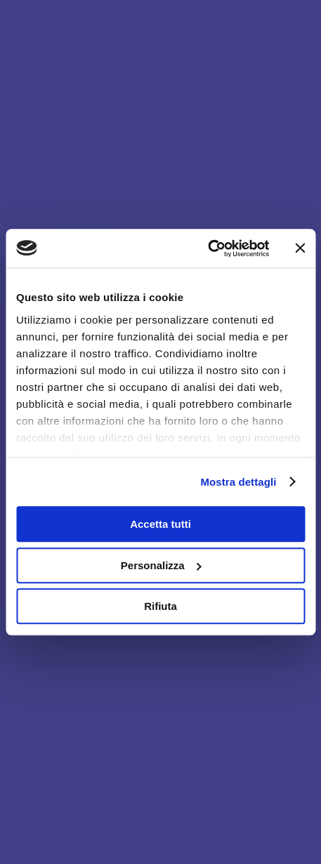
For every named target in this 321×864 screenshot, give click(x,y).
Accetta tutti (160, 524)
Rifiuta (160, 606)
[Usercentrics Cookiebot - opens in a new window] (207, 248)
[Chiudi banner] (300, 248)
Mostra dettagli (238, 482)
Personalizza (161, 565)
